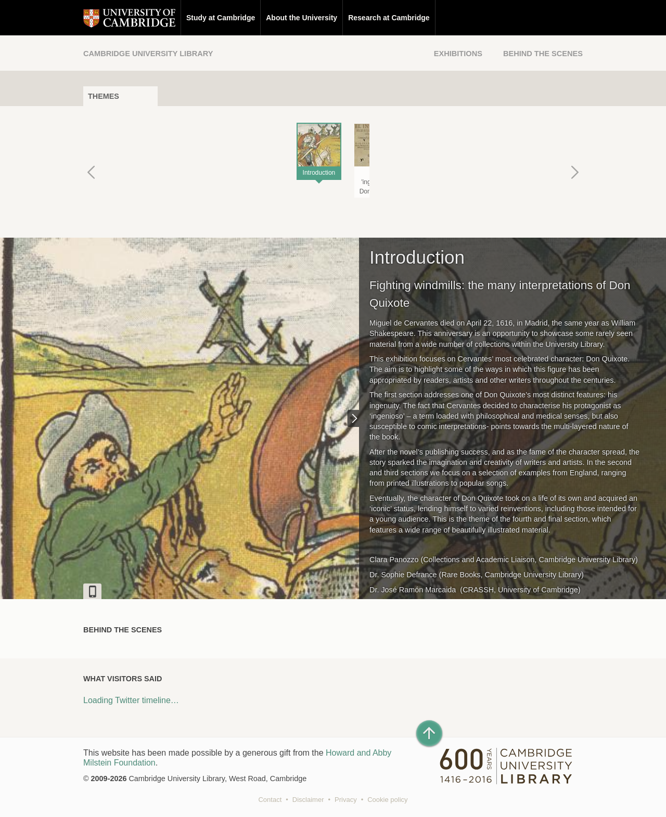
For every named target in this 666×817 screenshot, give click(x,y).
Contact (269, 799)
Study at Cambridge (220, 18)
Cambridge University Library (148, 53)
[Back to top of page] (429, 733)
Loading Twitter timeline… (131, 700)
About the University (301, 18)
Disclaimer (308, 799)
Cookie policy (387, 799)
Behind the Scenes (543, 53)
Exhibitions (458, 53)
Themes (103, 96)
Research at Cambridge (388, 18)
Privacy (346, 799)
